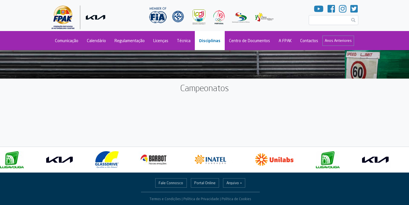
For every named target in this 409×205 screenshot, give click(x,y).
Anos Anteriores (338, 40)
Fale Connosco (171, 183)
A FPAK (285, 40)
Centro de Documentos (249, 40)
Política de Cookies (236, 199)
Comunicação (66, 40)
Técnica (184, 40)
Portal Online (205, 183)
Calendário (96, 40)
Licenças (160, 40)
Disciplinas (209, 40)
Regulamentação (129, 40)
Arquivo (232, 183)
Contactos (309, 40)
